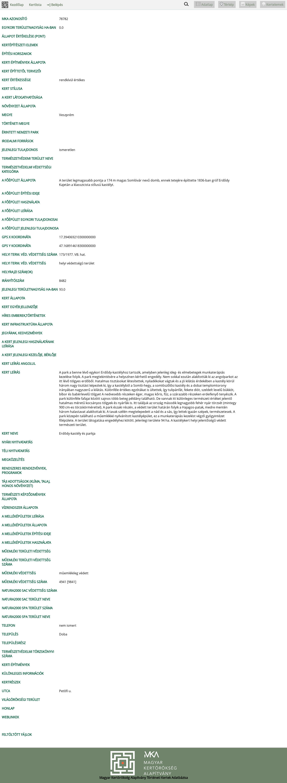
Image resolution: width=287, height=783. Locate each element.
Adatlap (204, 4)
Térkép (227, 4)
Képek (248, 4)
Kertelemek (272, 4)
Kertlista (35, 5)
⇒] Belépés (55, 5)
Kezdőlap (17, 5)
